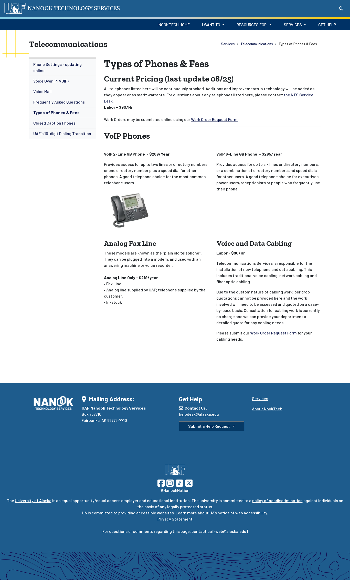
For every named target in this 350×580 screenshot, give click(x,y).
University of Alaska (33, 500)
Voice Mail (42, 91)
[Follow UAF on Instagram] (169, 482)
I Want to (211, 24)
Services (293, 24)
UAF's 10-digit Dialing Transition (62, 133)
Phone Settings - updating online (57, 67)
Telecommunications (256, 44)
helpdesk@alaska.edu (199, 414)
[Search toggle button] (341, 8)
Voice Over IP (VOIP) (51, 80)
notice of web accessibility (242, 512)
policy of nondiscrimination (277, 500)
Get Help (327, 24)
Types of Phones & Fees (56, 112)
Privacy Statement (175, 518)
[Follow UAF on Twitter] (189, 482)
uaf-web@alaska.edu (226, 531)
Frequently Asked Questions (59, 101)
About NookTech (267, 408)
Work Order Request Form (214, 119)
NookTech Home (174, 24)
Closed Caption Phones (54, 122)
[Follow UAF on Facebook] (161, 482)
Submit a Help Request (209, 426)
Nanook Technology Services (74, 8)
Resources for (252, 24)
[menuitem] (63, 67)
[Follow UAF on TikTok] (179, 482)
